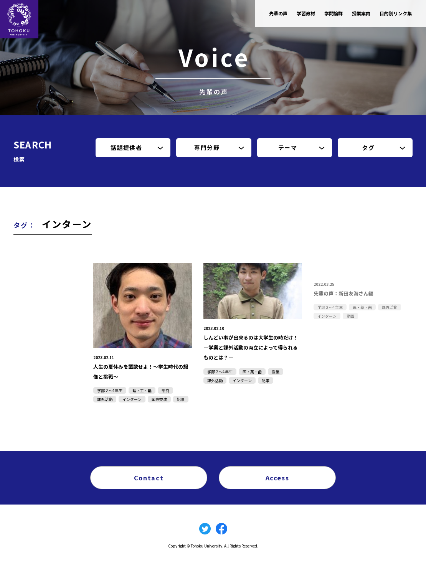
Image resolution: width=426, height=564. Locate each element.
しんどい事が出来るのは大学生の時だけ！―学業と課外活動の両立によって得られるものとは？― (252, 347)
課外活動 (104, 399)
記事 (181, 399)
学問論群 (333, 13)
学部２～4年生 (109, 390)
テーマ (287, 147)
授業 (275, 371)
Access (277, 477)
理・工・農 (142, 390)
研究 (165, 390)
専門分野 (207, 147)
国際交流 (159, 399)
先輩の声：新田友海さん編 (348, 293)
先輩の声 (278, 13)
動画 (350, 316)
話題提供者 (126, 147)
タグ (368, 147)
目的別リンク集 (396, 13)
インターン (132, 399)
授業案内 (361, 13)
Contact (149, 477)
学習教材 (306, 13)
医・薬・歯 (252, 371)
